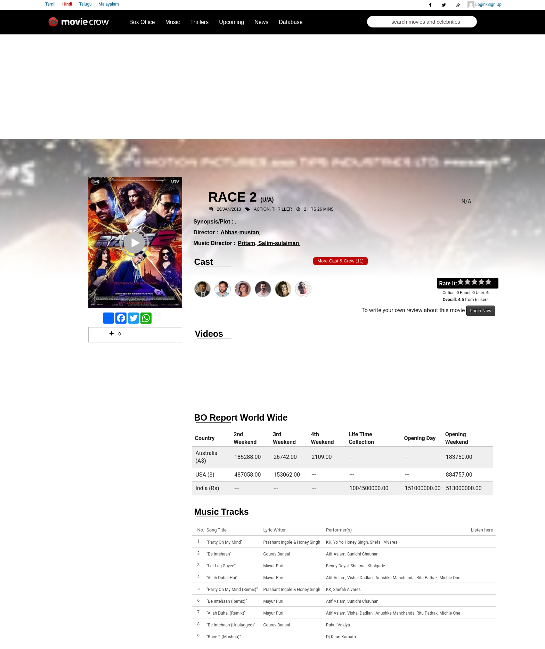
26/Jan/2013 (229, 209)
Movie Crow (80, 24)
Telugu (85, 4)
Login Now (480, 310)
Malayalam (109, 4)
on (491, 282)
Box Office (142, 22)
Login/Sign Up (484, 4)
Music (172, 22)
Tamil (50, 4)
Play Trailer (135, 252)
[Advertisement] (272, 86)
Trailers (199, 22)
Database (291, 22)
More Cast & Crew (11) (340, 260)
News (261, 22)
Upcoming (231, 22)
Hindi (67, 4)
